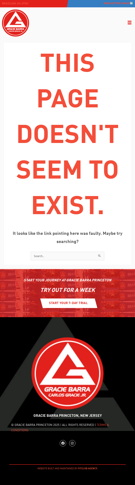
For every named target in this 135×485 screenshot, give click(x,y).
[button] (129, 23)
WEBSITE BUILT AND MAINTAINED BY (67, 469)
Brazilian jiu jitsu (15, 3)
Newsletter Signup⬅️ (118, 3)
